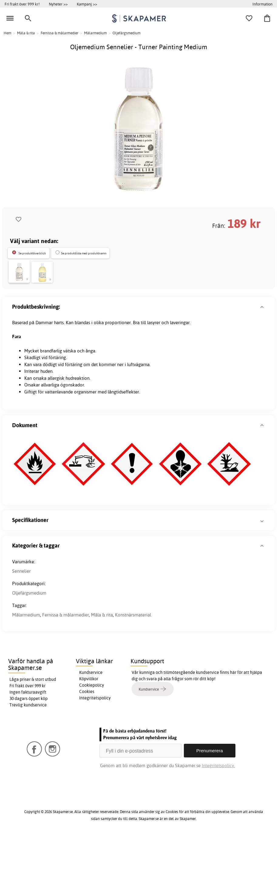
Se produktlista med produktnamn (83, 253)
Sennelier (21, 616)
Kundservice (91, 717)
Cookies (86, 736)
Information (262, 4)
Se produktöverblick (32, 253)
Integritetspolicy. (218, 810)
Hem (7, 33)
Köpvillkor (88, 723)
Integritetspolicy (95, 742)
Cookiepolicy (91, 730)
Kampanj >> (87, 4)
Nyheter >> (58, 4)
